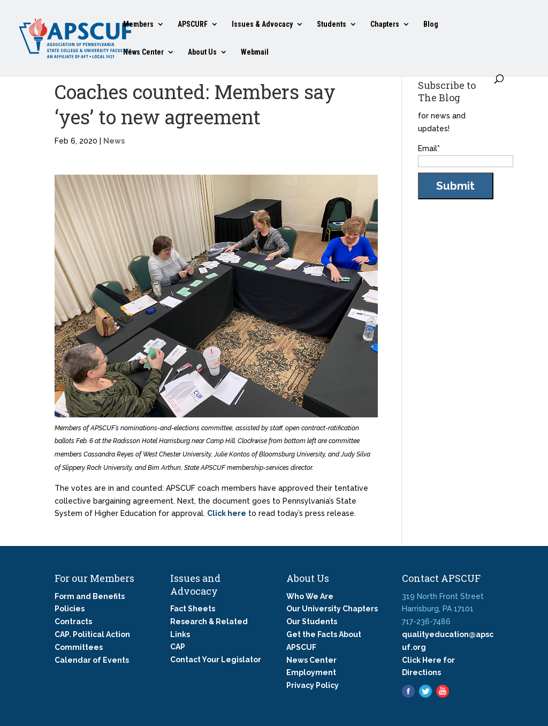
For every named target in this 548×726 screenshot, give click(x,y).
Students (331, 24)
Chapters (384, 24)
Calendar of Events (92, 660)
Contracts (73, 621)
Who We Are (309, 596)
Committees (79, 647)
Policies (70, 608)
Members (138, 24)
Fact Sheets (192, 608)
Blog (430, 24)
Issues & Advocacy (262, 24)
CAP (177, 646)
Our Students (311, 621)
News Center (143, 52)
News (114, 141)
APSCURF (193, 24)
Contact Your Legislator (215, 659)
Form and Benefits (90, 596)
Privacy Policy (312, 685)
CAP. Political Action (92, 634)
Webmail (255, 52)
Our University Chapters (332, 608)
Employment (311, 672)
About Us (202, 52)
